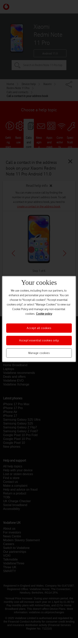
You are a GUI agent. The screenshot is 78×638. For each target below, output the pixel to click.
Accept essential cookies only (39, 340)
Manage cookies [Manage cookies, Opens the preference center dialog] (39, 353)
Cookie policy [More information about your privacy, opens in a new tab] (44, 314)
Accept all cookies (39, 328)
